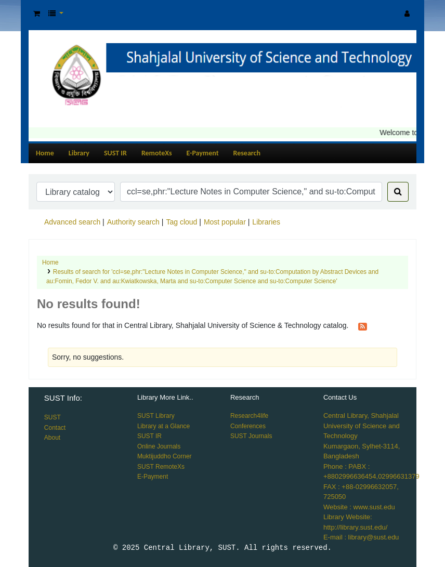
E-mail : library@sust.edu (361, 537)
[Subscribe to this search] (362, 326)
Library (79, 153)
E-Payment (203, 153)
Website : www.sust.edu (359, 507)
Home (45, 153)
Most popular (225, 222)
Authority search (133, 222)
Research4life (249, 415)
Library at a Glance (163, 426)
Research (246, 153)
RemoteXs (156, 153)
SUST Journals (251, 436)
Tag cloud (181, 222)
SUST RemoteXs (161, 466)
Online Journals (158, 446)
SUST (52, 417)
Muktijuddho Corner (164, 456)
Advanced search (72, 222)
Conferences (248, 426)
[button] (36, 13)
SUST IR (115, 153)
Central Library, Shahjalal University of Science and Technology (361, 426)
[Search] (398, 192)
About (52, 437)
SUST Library (156, 415)
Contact (55, 427)
